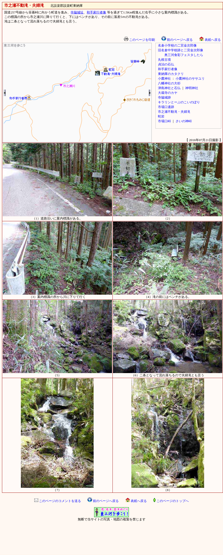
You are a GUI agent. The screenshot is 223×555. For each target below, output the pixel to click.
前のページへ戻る (177, 40)
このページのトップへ (171, 501)
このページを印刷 (139, 40)
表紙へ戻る (210, 40)
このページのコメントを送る (57, 501)
